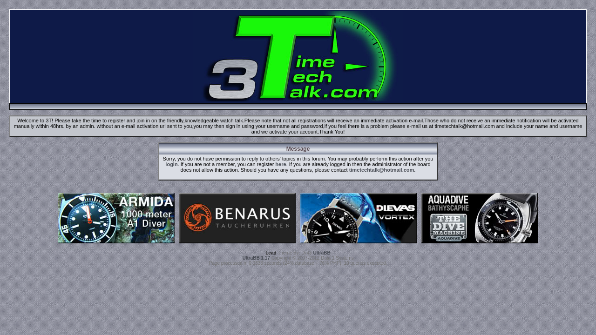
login (171, 164)
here (280, 164)
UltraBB (322, 252)
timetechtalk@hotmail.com (381, 170)
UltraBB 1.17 (256, 258)
